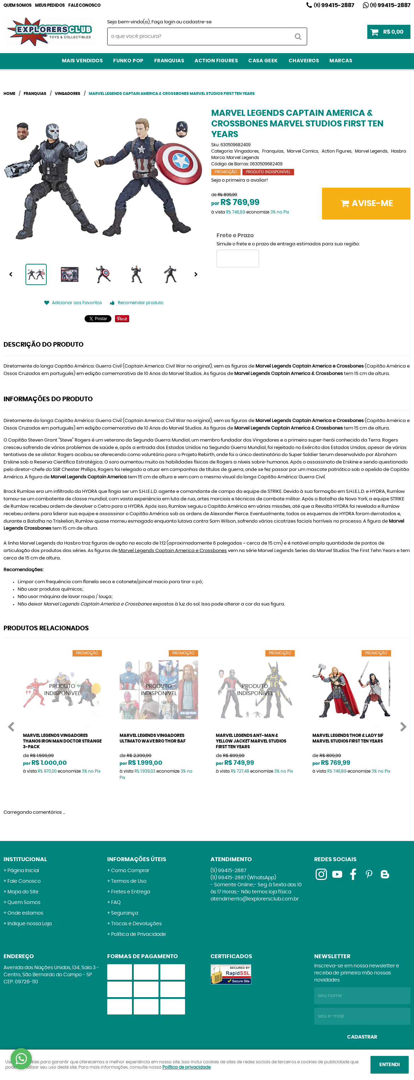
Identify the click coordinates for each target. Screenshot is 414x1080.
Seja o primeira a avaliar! (239, 180)
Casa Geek (263, 60)
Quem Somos (17, 5)
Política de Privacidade (138, 934)
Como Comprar (130, 870)
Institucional (25, 859)
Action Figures (216, 60)
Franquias (169, 60)
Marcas (340, 60)
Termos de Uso (128, 881)
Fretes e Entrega (130, 891)
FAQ (116, 902)
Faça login (163, 22)
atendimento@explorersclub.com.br (255, 899)
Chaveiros (304, 60)
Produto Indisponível (62, 689)
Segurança (124, 913)
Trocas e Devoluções (136, 923)
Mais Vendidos (82, 60)
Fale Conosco (84, 5)
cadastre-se (197, 22)
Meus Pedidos (50, 5)
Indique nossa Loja (29, 923)
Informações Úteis (136, 859)
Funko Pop (128, 60)
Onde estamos (25, 913)
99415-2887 (334, 5)
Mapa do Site (23, 891)
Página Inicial (23, 870)
